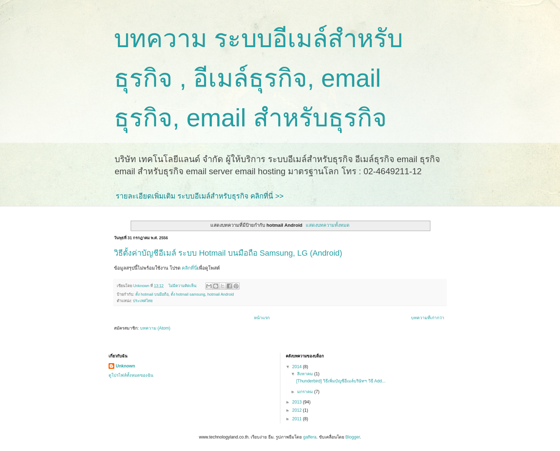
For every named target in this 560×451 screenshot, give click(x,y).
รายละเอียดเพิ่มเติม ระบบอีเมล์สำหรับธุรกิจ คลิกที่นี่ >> (200, 196)
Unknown (125, 366)
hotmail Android (220, 294)
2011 (297, 418)
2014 (297, 366)
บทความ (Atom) (155, 328)
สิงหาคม (305, 373)
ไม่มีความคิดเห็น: (183, 286)
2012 (297, 410)
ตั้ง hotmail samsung (188, 294)
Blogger (352, 437)
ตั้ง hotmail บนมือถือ (152, 294)
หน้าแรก (262, 317)
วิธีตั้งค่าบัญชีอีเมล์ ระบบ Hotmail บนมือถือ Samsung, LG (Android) (228, 253)
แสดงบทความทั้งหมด (328, 225)
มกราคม (305, 391)
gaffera (309, 437)
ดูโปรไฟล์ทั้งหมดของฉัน (131, 375)
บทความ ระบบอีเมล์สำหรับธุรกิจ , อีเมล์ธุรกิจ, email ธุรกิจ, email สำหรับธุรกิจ (258, 78)
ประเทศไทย (142, 301)
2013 (297, 402)
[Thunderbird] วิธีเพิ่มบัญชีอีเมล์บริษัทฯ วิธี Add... (340, 381)
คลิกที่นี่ (189, 268)
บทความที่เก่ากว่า (427, 317)
